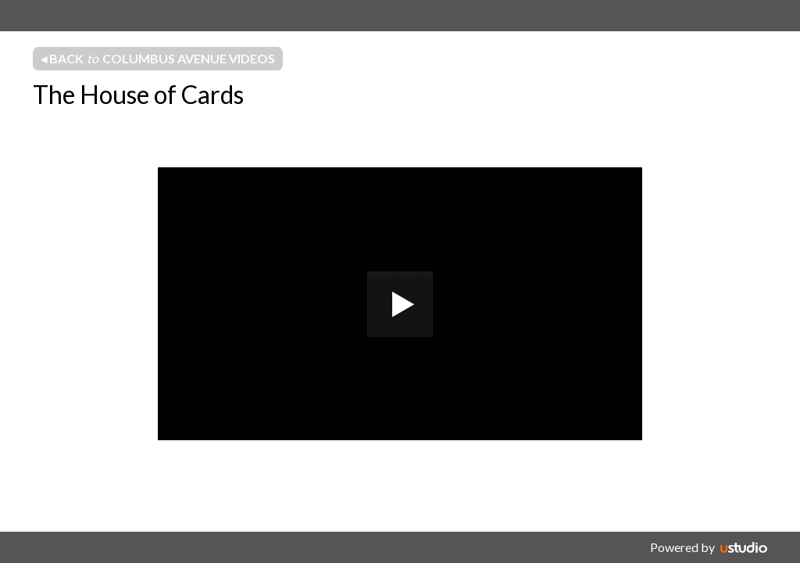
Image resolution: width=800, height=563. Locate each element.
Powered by (682, 547)
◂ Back (158, 58)
